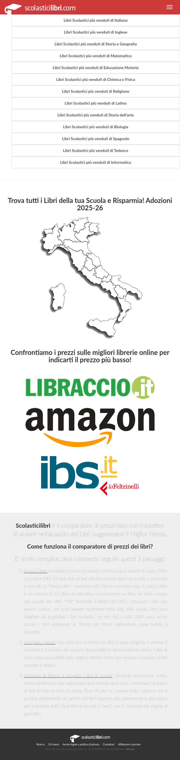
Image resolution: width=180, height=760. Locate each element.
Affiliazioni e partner (129, 744)
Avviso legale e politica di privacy (81, 744)
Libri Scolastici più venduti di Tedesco (95, 150)
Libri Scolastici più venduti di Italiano (96, 20)
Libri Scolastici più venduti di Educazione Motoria (96, 67)
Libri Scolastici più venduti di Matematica (96, 55)
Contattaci (109, 744)
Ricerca (41, 744)
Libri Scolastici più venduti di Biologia (95, 126)
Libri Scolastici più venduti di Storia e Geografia (95, 43)
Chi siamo (53, 744)
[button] (169, 7)
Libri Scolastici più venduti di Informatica (95, 162)
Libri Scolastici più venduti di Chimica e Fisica (95, 79)
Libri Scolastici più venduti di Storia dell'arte (95, 114)
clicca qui (130, 749)
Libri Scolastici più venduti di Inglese (95, 32)
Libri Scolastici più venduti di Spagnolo (95, 138)
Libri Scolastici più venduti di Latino (95, 103)
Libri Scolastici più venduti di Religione (95, 91)
